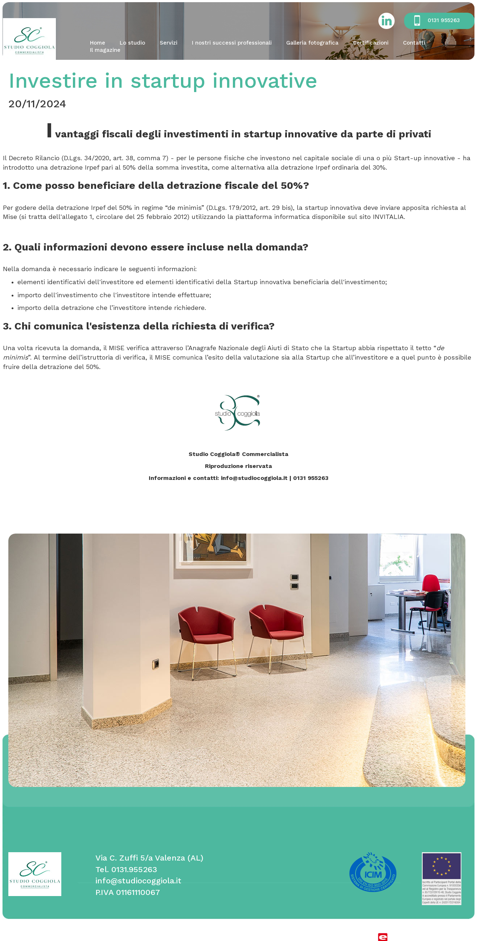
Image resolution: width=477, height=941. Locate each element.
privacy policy (154, 937)
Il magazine (105, 50)
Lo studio (132, 43)
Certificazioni (370, 43)
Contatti (414, 43)
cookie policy (112, 937)
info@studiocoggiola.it (138, 880)
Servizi (168, 43)
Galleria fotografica (312, 43)
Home (97, 43)
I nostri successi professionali (232, 43)
